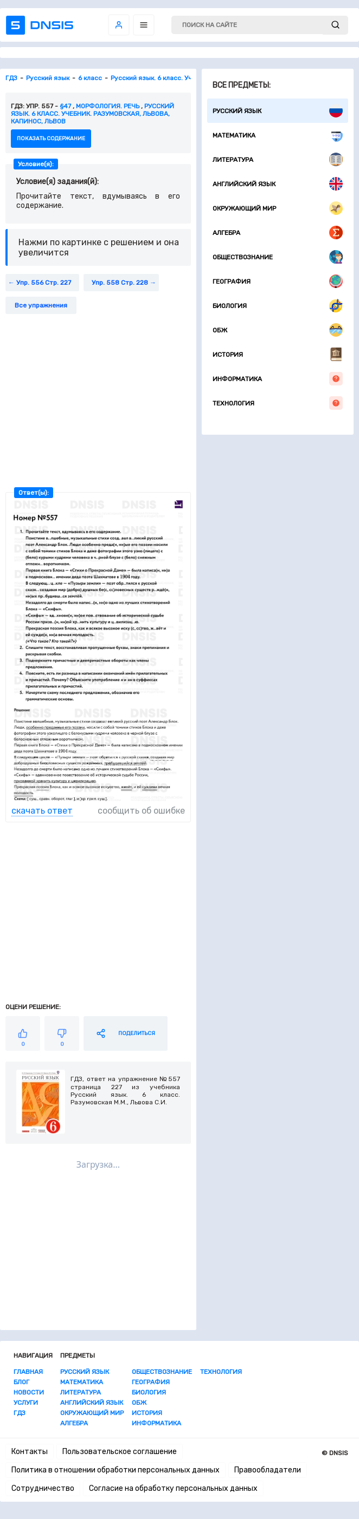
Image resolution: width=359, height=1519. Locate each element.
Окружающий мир (278, 208)
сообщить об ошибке (141, 811)
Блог (21, 1382)
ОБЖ (278, 330)
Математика (278, 135)
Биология (278, 305)
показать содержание (51, 138)
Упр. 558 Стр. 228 (120, 282)
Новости (29, 1392)
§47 (65, 106)
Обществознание (278, 257)
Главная (28, 1372)
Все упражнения (41, 305)
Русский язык (278, 110)
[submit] (335, 25)
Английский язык (278, 184)
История (278, 354)
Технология (278, 403)
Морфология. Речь (107, 106)
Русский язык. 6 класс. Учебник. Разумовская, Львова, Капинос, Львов (92, 113)
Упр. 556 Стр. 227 (43, 282)
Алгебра (278, 232)
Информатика (278, 378)
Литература (278, 159)
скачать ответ (42, 811)
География (278, 281)
